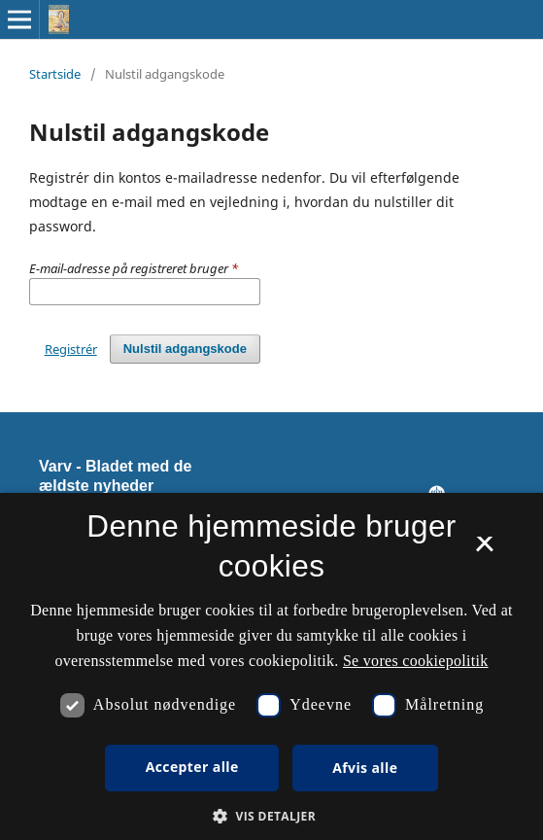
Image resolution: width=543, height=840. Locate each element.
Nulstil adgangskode (185, 348)
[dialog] (271, 666)
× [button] (484, 550)
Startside (55, 74)
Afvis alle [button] (364, 767)
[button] (271, 816)
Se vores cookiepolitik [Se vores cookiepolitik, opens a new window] (416, 660)
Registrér (71, 349)
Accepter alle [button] (192, 766)
